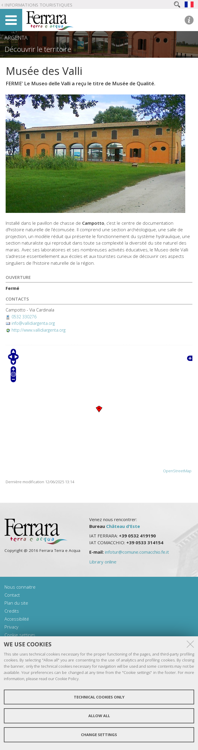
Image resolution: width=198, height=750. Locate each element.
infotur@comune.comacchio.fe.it (137, 552)
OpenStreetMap (177, 470)
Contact (12, 595)
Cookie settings (19, 635)
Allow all (99, 715)
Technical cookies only (99, 697)
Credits (11, 611)
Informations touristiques (38, 5)
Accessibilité (16, 619)
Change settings (99, 734)
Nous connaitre (20, 587)
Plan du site (16, 603)
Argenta (16, 37)
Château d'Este (123, 526)
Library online (102, 562)
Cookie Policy (67, 678)
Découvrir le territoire (37, 49)
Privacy (11, 627)
